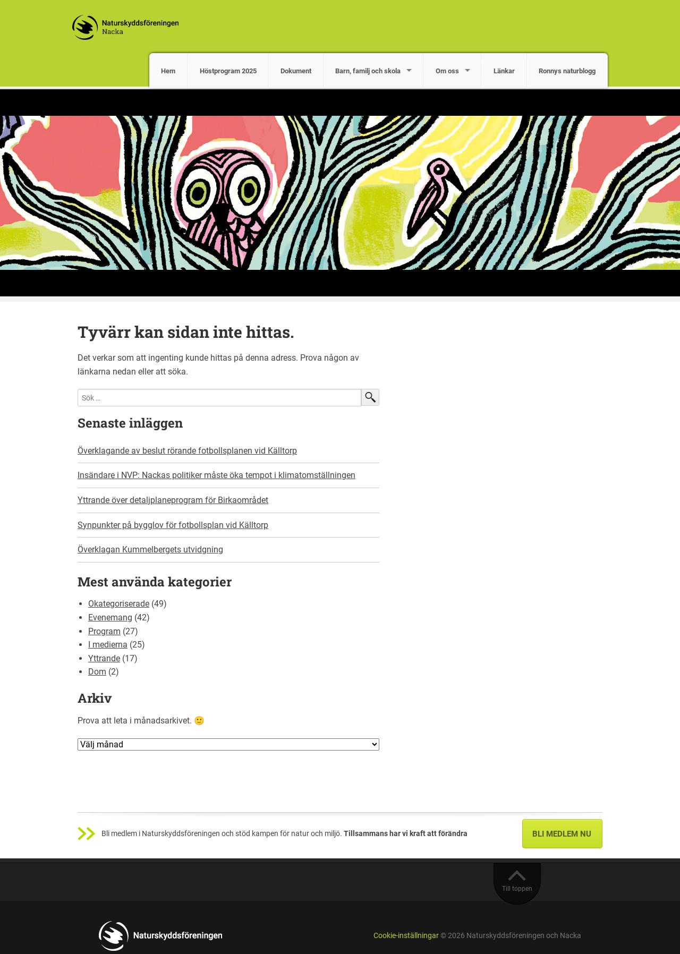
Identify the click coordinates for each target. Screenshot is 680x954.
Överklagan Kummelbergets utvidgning (150, 549)
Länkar (504, 71)
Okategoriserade (118, 604)
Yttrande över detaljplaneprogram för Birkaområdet (173, 500)
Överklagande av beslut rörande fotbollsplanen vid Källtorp (187, 451)
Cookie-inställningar (406, 935)
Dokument (295, 71)
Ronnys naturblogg (567, 71)
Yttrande (104, 658)
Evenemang (110, 617)
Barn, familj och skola (368, 71)
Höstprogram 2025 (228, 71)
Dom (97, 672)
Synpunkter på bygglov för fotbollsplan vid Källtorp (173, 525)
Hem (168, 71)
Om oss (447, 71)
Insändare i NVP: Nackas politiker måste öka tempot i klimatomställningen (216, 475)
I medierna (108, 645)
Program (104, 631)
